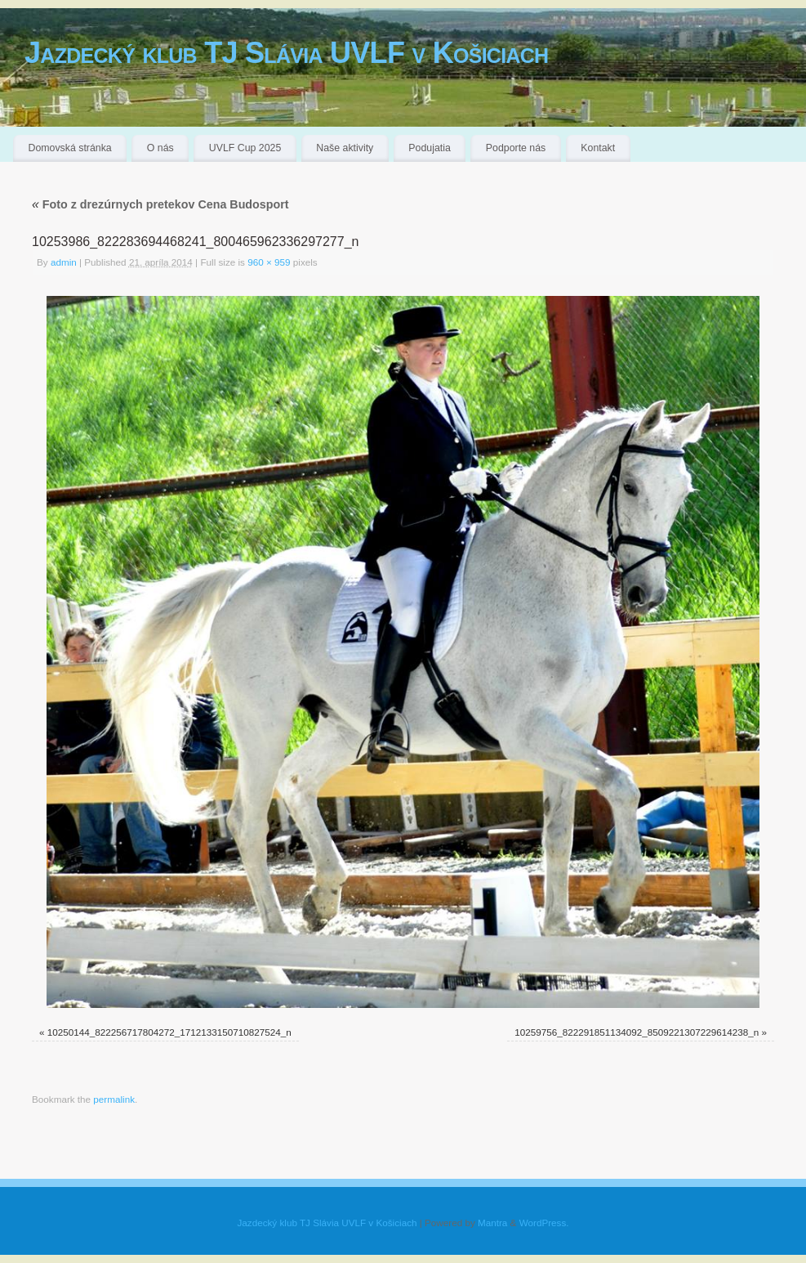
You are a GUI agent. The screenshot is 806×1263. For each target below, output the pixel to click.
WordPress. (544, 1222)
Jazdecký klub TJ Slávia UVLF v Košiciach (286, 52)
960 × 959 (268, 262)
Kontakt (598, 148)
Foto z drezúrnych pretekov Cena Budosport (160, 204)
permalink (114, 1099)
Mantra (492, 1222)
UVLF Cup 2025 (245, 148)
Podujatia (429, 148)
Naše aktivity (344, 148)
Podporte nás (515, 148)
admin (64, 262)
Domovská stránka (70, 148)
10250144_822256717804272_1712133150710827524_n (169, 1032)
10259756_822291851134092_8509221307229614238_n (636, 1032)
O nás (160, 148)
